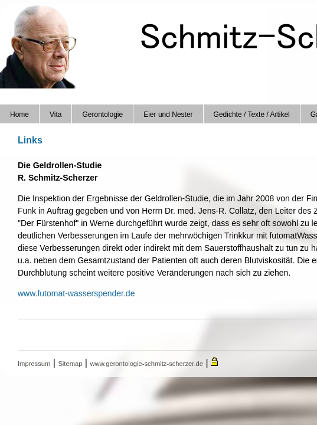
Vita (55, 114)
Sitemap (70, 363)
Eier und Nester (167, 114)
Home (19, 114)
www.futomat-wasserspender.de (76, 293)
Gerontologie (102, 114)
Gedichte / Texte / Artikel (252, 114)
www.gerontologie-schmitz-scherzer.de (146, 363)
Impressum (34, 363)
